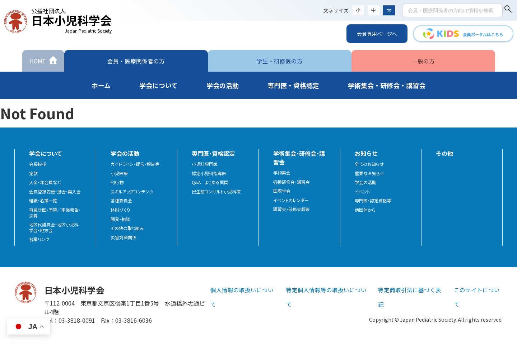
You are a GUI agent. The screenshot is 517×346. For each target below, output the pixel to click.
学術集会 (281, 173)
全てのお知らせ (369, 164)
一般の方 (423, 60)
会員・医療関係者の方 (136, 60)
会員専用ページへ (377, 33)
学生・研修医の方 (280, 60)
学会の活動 (365, 182)
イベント (362, 191)
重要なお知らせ (369, 173)
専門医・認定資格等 (373, 200)
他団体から (365, 210)
